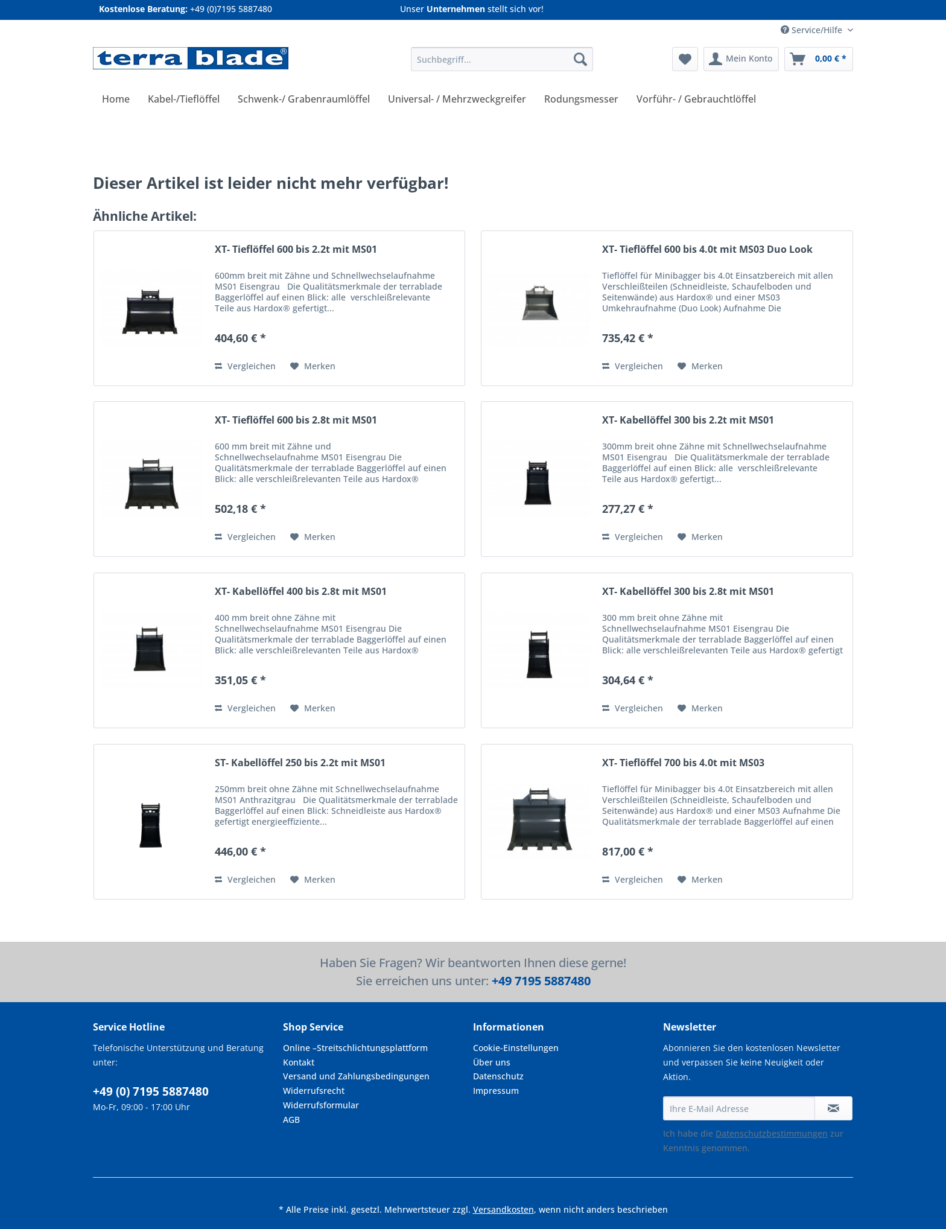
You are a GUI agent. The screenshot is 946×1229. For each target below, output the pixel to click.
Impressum (496, 1090)
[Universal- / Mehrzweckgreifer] (457, 99)
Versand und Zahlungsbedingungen (356, 1076)
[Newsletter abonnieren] (833, 1108)
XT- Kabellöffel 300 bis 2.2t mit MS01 (688, 420)
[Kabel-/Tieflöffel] (184, 99)
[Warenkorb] (818, 59)
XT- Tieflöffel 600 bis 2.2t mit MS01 (296, 249)
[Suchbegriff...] (502, 59)
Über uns (491, 1062)
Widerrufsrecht (313, 1090)
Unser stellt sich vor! (472, 8)
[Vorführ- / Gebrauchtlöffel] (696, 99)
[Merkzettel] (685, 59)
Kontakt (298, 1062)
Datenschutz (498, 1076)
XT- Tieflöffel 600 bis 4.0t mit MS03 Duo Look (707, 249)
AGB (291, 1119)
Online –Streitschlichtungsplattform (355, 1047)
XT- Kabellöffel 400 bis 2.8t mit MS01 (301, 591)
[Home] (116, 99)
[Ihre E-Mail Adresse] (739, 1108)
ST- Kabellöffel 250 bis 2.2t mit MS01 (300, 763)
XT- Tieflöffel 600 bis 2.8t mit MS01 (296, 420)
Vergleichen (245, 366)
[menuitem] (502, 65)
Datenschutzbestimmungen (772, 1133)
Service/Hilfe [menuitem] (813, 30)
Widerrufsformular (321, 1105)
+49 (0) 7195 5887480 (151, 1091)
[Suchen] (580, 59)
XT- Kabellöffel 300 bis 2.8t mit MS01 (688, 591)
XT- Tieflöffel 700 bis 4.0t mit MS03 (683, 763)
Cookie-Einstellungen (516, 1047)
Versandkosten (503, 1209)
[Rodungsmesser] (581, 99)
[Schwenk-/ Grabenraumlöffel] (304, 99)
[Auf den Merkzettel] (312, 366)
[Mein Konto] (741, 59)
